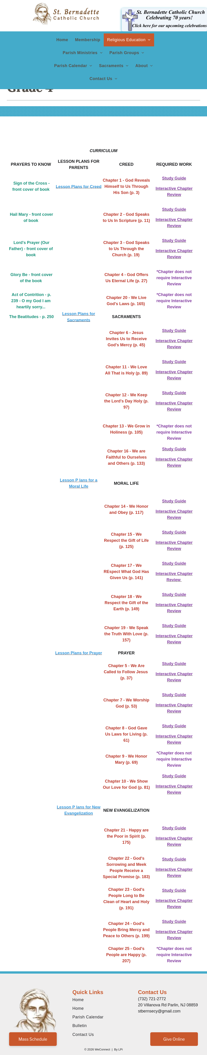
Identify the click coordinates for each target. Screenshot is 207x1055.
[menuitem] (62, 39)
